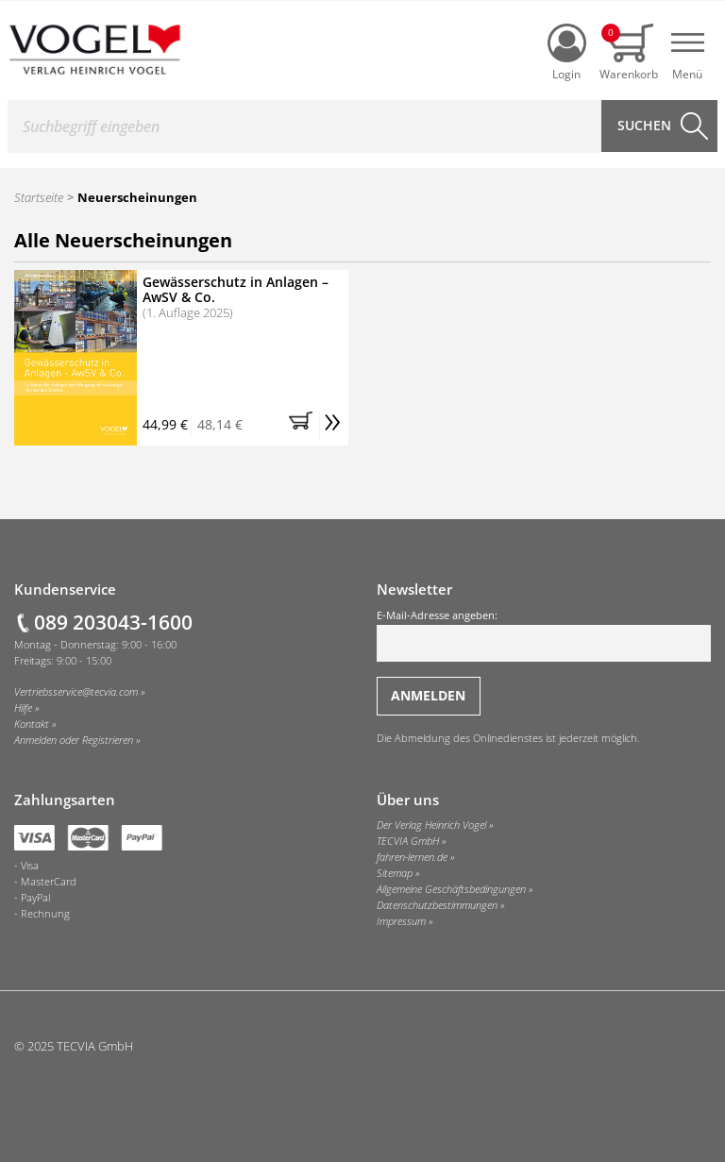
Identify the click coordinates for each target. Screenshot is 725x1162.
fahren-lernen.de (412, 857)
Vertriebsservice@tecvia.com (76, 692)
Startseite (38, 197)
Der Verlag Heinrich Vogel (431, 825)
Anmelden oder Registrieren (73, 740)
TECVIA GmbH (408, 841)
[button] (304, 426)
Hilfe (23, 708)
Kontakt (31, 724)
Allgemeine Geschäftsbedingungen (451, 889)
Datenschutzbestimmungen (437, 905)
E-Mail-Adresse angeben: (544, 635)
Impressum (401, 921)
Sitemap (395, 873)
